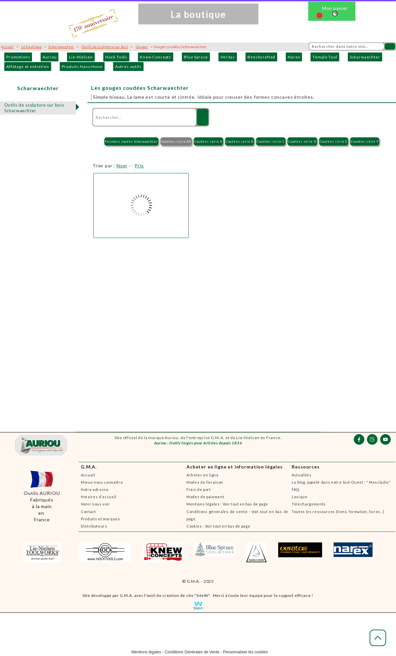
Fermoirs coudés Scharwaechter (131, 141)
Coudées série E (334, 141)
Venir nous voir (95, 504)
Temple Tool (325, 56)
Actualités (302, 475)
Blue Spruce (196, 56)
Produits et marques (100, 519)
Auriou (49, 56)
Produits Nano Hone (82, 66)
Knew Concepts (155, 56)
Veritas (227, 56)
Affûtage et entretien (27, 66)
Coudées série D (302, 141)
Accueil (88, 475)
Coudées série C (271, 141)
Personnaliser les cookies (245, 652)
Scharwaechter (365, 56)
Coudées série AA (176, 141)
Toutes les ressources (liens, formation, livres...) (338, 511)
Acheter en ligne (202, 475)
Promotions (18, 56)
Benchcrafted (261, 56)
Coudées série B (240, 141)
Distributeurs (94, 526)
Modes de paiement (205, 497)
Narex (294, 56)
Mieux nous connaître (102, 482)
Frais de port (198, 489)
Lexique (300, 497)
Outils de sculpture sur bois (105, 47)
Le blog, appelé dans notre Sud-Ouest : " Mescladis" (341, 482)
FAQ (295, 489)
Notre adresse (95, 489)
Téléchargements (309, 504)
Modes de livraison (204, 482)
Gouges (142, 47)
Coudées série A (208, 141)
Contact (88, 511)
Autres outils (128, 66)
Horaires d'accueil (98, 497)
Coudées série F (365, 141)
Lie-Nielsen (80, 56)
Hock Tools (116, 56)
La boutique (31, 47)
